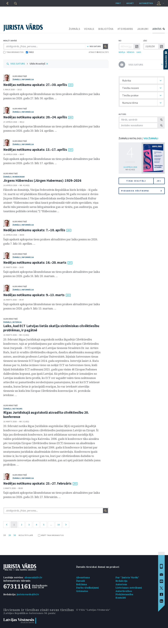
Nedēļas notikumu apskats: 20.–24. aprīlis (35, 117)
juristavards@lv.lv (28, 594)
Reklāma (81, 584)
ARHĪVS (157, 28)
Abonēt (130, 3)
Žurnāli (80, 580)
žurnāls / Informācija (23, 79)
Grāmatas (82, 591)
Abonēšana (83, 577)
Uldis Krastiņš (37, 63)
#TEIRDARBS (125, 28)
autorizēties (146, 3)
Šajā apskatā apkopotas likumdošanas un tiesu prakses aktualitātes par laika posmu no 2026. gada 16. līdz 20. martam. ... (51, 274)
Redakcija (121, 580)
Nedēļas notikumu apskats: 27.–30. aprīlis (35, 84)
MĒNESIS (130, 52)
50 (15, 535)
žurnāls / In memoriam (14, 176)
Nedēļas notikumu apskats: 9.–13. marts (34, 295)
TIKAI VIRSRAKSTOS (13, 52)
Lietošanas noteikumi (128, 587)
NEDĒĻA (122, 52)
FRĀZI (30, 52)
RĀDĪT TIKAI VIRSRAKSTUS (51, 535)
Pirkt (118, 3)
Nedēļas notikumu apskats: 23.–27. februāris (37, 483)
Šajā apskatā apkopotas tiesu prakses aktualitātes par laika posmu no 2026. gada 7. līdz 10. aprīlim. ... (50, 241)
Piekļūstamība (124, 594)
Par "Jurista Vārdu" (127, 577)
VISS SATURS (17, 63)
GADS (138, 52)
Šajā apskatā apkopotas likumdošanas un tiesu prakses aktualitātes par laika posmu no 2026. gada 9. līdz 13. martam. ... (51, 306)
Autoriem (121, 584)
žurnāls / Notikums (12, 408)
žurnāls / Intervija (12, 322)
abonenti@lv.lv (33, 577)
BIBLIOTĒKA (105, 28)
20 (9, 535)
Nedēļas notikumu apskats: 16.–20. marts (34, 262)
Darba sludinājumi (87, 587)
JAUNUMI (143, 28)
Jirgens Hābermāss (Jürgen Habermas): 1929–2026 (42, 180)
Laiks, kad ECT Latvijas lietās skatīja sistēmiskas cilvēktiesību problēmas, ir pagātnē (51, 328)
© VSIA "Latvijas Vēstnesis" (93, 609)
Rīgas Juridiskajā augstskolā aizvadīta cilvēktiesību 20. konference (46, 414)
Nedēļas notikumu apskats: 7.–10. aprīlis (34, 230)
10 (58, 524)
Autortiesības (123, 591)
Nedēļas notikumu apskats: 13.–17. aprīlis (35, 149)
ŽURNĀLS (74, 28)
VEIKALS (89, 28)
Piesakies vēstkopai (141, 191)
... (51, 524)
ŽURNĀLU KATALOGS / (138, 138)
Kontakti (120, 597)
